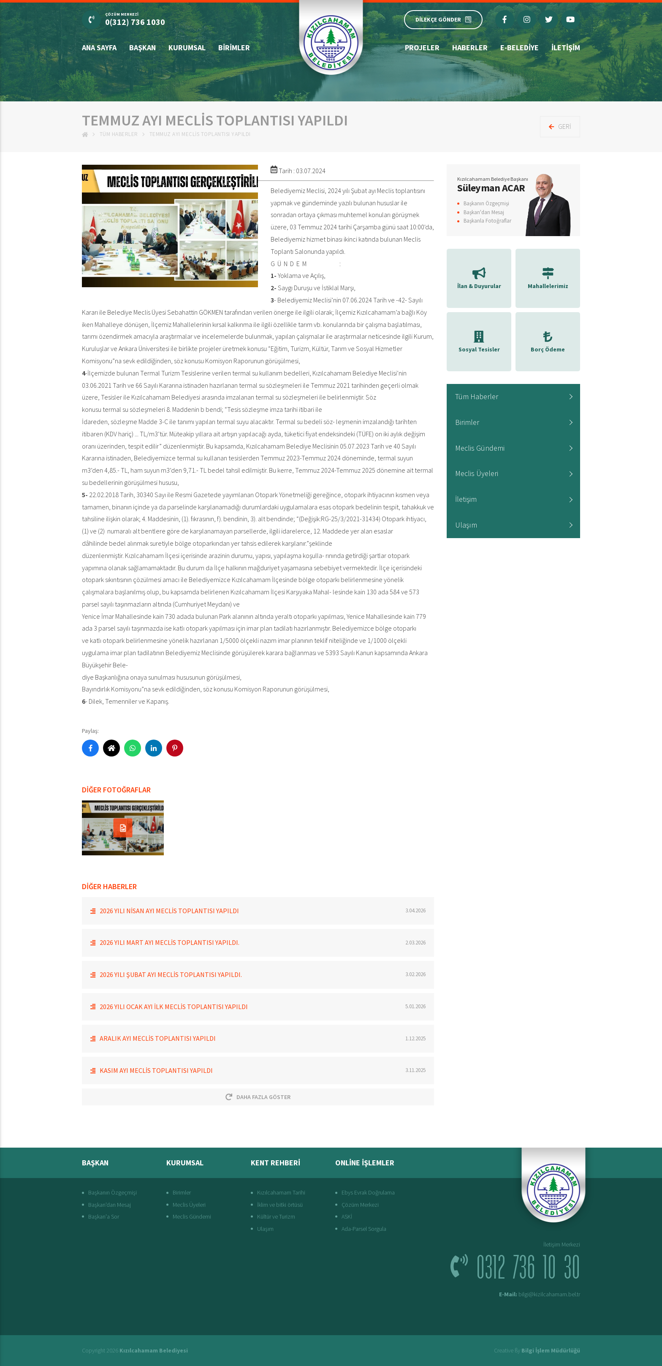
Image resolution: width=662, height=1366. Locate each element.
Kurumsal (187, 47)
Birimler (234, 47)
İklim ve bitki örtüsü (280, 1204)
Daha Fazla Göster (257, 1097)
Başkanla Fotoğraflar (487, 220)
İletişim (565, 47)
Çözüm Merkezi (360, 1204)
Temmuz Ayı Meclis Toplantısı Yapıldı (200, 134)
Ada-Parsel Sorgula (364, 1229)
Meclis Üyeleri (476, 473)
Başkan (142, 47)
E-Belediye (519, 47)
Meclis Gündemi (480, 448)
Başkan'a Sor (103, 1216)
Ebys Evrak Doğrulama (368, 1192)
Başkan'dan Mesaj (484, 212)
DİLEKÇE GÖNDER (443, 19)
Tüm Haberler (119, 134)
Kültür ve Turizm (276, 1216)
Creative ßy (537, 1350)
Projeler (422, 47)
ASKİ (347, 1216)
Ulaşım (466, 525)
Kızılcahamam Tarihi (281, 1192)
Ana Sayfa (99, 47)
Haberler (470, 47)
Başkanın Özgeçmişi (486, 203)
